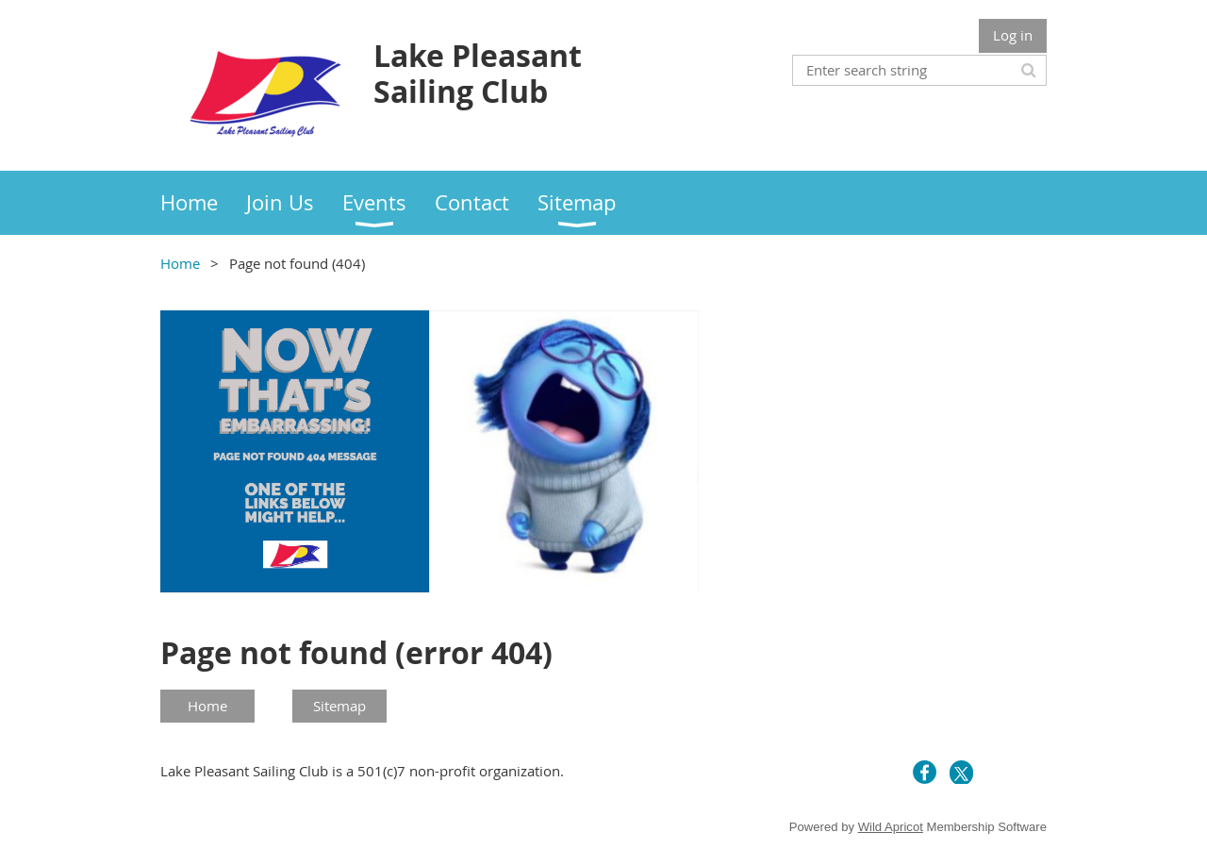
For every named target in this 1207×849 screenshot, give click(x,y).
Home (180, 263)
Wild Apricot (890, 827)
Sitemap (339, 705)
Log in (1013, 34)
